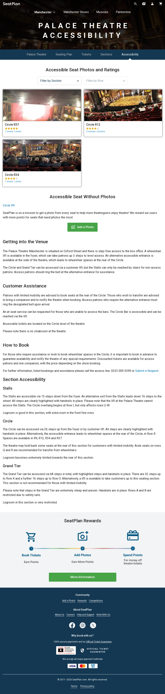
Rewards (82, 601)
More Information (82, 577)
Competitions (96, 601)
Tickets (86, 54)
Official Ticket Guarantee (99, 641)
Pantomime (123, 12)
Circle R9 (9, 205)
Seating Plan (64, 54)
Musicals (102, 12)
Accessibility (130, 54)
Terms (74, 686)
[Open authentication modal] (152, 3)
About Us (59, 615)
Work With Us (103, 615)
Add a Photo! (68, 601)
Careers (70, 615)
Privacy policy (87, 686)
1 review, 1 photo (13, 131)
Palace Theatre (36, 54)
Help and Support (85, 615)
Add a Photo (82, 227)
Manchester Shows (76, 12)
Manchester (45, 12)
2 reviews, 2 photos (95, 131)
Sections (106, 54)
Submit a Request (146, 371)
